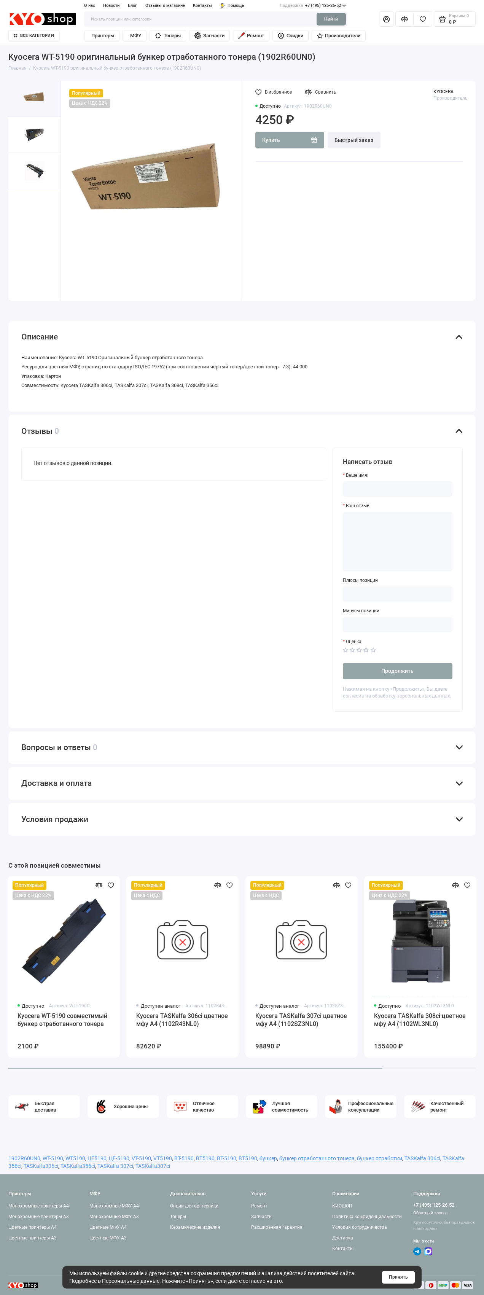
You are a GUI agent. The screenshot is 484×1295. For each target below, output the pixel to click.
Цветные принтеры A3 (32, 1238)
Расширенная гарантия (276, 1227)
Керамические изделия (195, 1227)
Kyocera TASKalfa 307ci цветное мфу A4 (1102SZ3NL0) (301, 1020)
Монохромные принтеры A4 (38, 1206)
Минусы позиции (361, 610)
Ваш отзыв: (358, 505)
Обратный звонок (430, 1213)
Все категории (34, 35)
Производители (338, 35)
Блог (132, 5)
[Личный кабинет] (386, 19)
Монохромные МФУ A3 (114, 1216)
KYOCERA (443, 91)
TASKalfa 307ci (115, 1166)
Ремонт (251, 35)
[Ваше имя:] (397, 489)
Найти (331, 19)
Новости (111, 5)
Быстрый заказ (353, 140)
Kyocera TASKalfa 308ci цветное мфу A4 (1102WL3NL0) (420, 1020)
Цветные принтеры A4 (32, 1227)
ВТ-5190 (226, 1158)
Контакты (202, 5)
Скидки (290, 35)
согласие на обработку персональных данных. (397, 696)
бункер (268, 1158)
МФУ (135, 35)
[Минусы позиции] (397, 624)
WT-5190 (53, 1158)
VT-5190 (141, 1158)
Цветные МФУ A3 (108, 1238)
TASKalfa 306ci (422, 1158)
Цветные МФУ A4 (108, 1227)
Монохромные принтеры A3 (38, 1216)
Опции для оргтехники (194, 1206)
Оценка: (354, 641)
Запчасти (209, 35)
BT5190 (205, 1158)
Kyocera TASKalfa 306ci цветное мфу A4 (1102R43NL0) (182, 1020)
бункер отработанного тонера (317, 1158)
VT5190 (162, 1158)
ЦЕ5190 (97, 1158)
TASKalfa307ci (152, 1166)
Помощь (232, 5)
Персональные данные (130, 1281)
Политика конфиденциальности (367, 1216)
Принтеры (102, 35)
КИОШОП (342, 1206)
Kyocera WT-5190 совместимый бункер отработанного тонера (62, 1020)
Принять (398, 1277)
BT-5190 (184, 1158)
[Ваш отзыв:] (397, 541)
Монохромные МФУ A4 (114, 1206)
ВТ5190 (248, 1158)
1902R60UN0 (24, 1158)
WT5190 (75, 1158)
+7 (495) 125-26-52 (313, 5)
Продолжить (397, 671)
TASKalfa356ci (78, 1166)
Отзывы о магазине (165, 5)
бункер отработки (379, 1158)
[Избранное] (423, 19)
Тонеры (167, 35)
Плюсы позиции (360, 580)
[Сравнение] (405, 19)
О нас (89, 5)
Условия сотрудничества (359, 1227)
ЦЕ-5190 (119, 1158)
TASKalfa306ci (41, 1166)
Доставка (342, 1238)
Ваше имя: (357, 475)
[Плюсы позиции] (397, 594)
